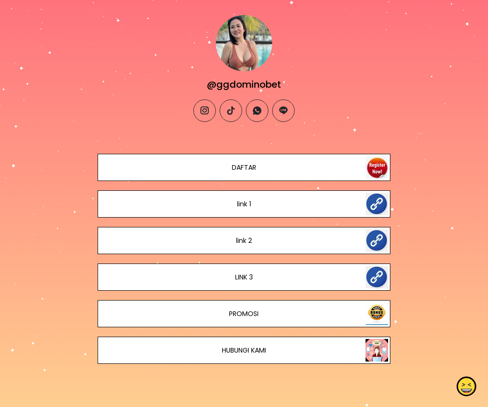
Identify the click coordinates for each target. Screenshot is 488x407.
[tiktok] (231, 110)
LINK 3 (244, 277)
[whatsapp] (257, 110)
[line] (283, 110)
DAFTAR (244, 167)
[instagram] (204, 110)
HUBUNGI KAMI (244, 350)
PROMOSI (244, 313)
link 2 (244, 240)
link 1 (244, 204)
